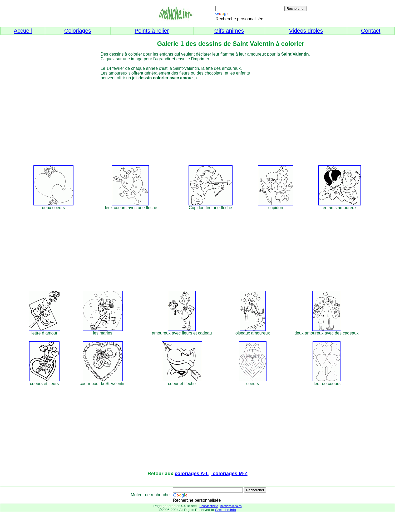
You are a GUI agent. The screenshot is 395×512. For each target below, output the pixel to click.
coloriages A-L (192, 473)
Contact (371, 31)
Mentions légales (230, 506)
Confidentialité (208, 506)
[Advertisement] (207, 122)
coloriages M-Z (229, 473)
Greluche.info (225, 510)
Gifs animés (229, 31)
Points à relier (152, 31)
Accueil (23, 31)
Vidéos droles (306, 31)
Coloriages (77, 31)
